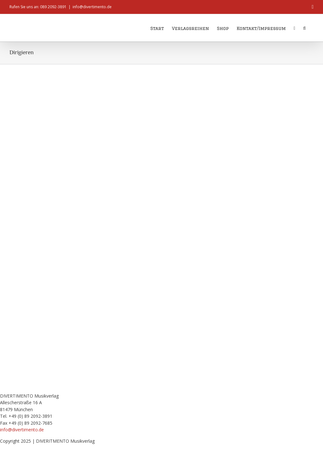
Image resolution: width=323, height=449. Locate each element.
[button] (304, 27)
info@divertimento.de (92, 6)
